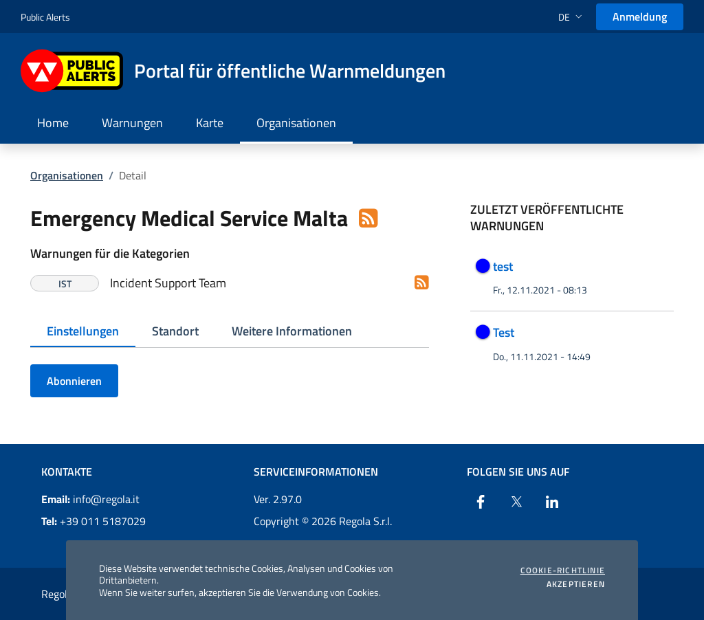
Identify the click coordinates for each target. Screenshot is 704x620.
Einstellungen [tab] (83, 331)
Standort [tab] (175, 331)
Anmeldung (640, 16)
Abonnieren (74, 381)
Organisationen (66, 175)
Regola (57, 594)
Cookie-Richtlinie (562, 570)
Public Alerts (45, 17)
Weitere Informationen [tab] (292, 331)
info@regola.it (90, 499)
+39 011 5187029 (93, 521)
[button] (571, 16)
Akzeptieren (576, 584)
